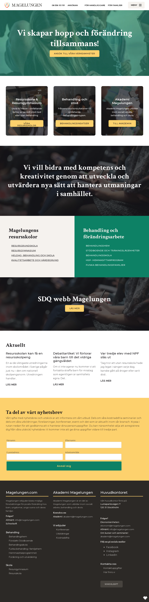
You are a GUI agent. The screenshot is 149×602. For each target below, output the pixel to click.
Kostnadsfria (62, 538)
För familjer (115, 5)
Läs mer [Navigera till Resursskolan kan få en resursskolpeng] (12, 385)
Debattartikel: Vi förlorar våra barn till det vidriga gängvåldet (72, 357)
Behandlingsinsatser (74, 123)
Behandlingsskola (99, 255)
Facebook (112, 547)
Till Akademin (122, 123)
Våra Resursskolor (26, 124)
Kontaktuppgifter (112, 568)
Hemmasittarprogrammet (23, 553)
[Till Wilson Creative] (145, 598)
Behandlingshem (98, 245)
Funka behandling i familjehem (25, 549)
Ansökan (73, 5)
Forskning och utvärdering (23, 557)
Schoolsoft (111, 584)
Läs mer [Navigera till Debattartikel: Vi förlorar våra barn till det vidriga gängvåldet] (59, 385)
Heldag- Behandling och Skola (33, 255)
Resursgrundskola (24, 245)
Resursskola (15, 573)
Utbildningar (62, 534)
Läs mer (74, 308)
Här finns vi (109, 572)
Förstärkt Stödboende (21, 541)
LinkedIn (111, 555)
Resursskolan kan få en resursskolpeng (24, 355)
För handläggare (95, 5)
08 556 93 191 (58, 5)
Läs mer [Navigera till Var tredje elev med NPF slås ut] (107, 381)
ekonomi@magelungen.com (115, 525)
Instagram (112, 551)
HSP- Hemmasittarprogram (104, 260)
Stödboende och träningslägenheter (113, 250)
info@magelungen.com (26, 520)
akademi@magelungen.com (78, 516)
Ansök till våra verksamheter (74, 53)
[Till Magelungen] (23, 5)
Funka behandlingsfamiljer (105, 265)
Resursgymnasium (23, 250)
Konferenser (62, 529)
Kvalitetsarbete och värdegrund (35, 260)
